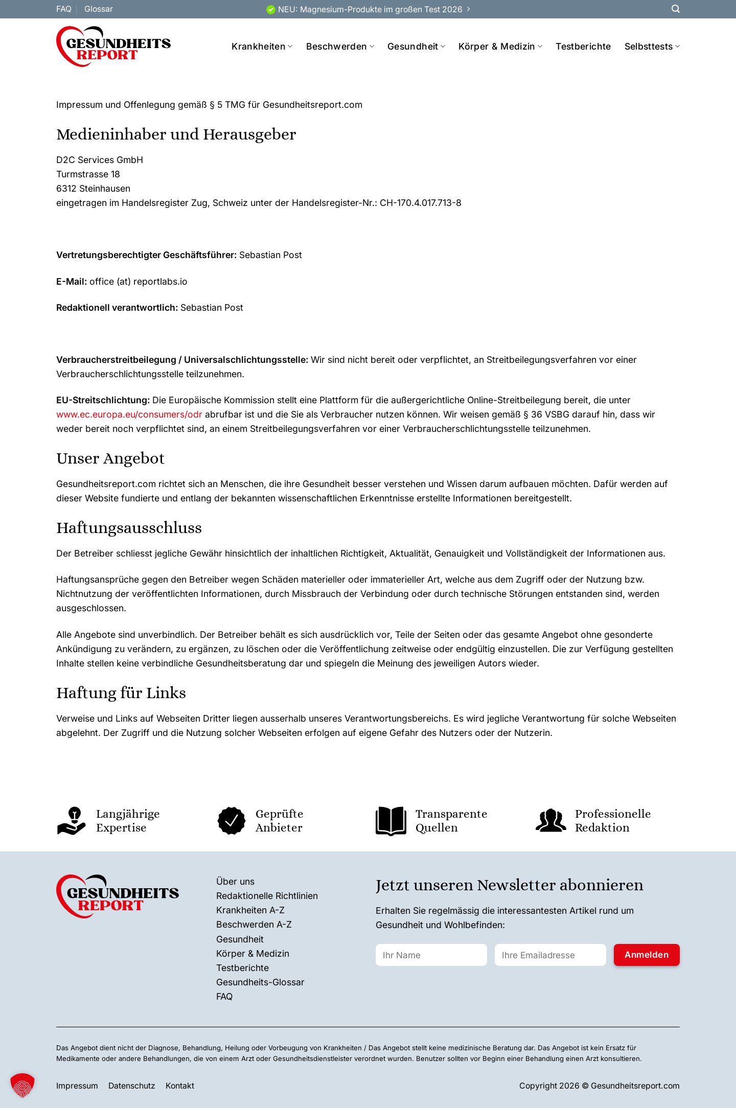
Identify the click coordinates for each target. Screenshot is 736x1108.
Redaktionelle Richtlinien (267, 895)
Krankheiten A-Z (250, 910)
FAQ (64, 9)
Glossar (98, 9)
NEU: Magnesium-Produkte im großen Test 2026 (370, 9)
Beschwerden (340, 46)
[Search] (676, 9)
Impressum (77, 1086)
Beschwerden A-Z (254, 924)
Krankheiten (262, 46)
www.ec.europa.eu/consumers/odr (129, 414)
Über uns (235, 881)
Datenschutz (131, 1086)
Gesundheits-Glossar (260, 982)
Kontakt (180, 1086)
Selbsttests (652, 46)
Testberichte (583, 46)
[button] (22, 1085)
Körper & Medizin (500, 46)
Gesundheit (416, 46)
